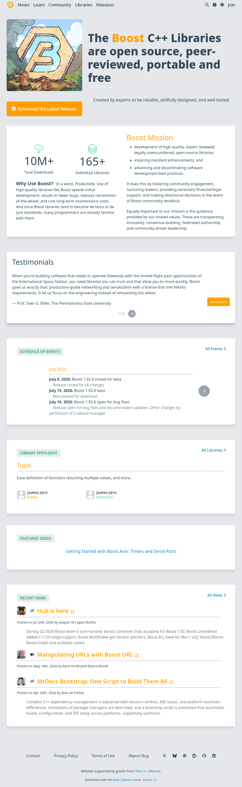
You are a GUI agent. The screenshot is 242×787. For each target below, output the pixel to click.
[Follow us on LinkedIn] (214, 756)
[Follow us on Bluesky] (175, 756)
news (24, 5)
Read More (218, 301)
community (59, 5)
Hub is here (55, 611)
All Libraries (213, 450)
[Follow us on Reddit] (194, 756)
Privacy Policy (66, 755)
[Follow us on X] (164, 756)
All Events (215, 348)
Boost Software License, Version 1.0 (134, 780)
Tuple (24, 465)
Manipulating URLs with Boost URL (88, 654)
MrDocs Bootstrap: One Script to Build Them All (105, 681)
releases (105, 5)
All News (216, 595)
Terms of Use (103, 755)
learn (39, 5)
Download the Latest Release (43, 109)
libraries (83, 5)
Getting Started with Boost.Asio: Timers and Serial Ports (121, 551)
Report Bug (139, 755)
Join (231, 5)
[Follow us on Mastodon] (184, 756)
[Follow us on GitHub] (204, 756)
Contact (33, 755)
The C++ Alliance (147, 771)
